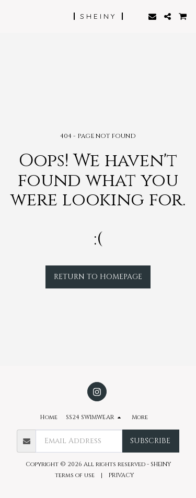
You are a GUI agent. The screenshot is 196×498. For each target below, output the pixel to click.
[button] (11, 16)
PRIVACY (122, 475)
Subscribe (150, 441)
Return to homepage (98, 277)
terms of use (75, 475)
